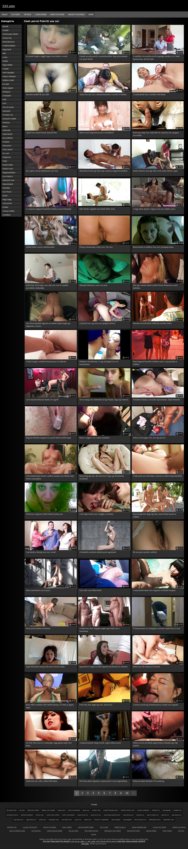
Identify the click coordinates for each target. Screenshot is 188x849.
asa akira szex (67, 820)
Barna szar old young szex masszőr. (146, 667)
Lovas (5, 57)
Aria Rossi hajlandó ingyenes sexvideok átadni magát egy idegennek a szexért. (48, 324)
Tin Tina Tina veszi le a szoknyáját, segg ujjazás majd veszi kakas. (49, 744)
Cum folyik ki (8, 176)
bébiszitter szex (168, 820)
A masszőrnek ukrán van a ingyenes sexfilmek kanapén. (154, 590)
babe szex (87, 820)
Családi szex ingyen (30, 827)
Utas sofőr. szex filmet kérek (90, 590)
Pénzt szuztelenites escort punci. (38, 590)
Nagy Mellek (7, 65)
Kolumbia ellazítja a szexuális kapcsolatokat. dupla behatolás (156, 400)
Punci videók (167, 831)
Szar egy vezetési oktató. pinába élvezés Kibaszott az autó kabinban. (155, 286)
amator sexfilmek (143, 810)
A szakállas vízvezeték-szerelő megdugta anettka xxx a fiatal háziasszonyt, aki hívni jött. (156, 57)
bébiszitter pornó (154, 820)
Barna (5, 126)
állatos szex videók (48, 810)
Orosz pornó (7, 149)
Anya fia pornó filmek (17, 831)
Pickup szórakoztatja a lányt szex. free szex (96, 247)
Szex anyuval (36, 831)
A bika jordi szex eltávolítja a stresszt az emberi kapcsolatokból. (157, 476)
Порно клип (55, 841)
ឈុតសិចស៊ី (141, 841)
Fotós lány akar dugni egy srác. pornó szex (95, 705)
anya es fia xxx (83, 815)
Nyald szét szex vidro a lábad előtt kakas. (42, 781)
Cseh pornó (7, 203)
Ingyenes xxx (12, 827)
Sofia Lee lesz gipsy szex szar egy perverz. (149, 438)
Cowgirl (6, 69)
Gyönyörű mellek (9, 119)
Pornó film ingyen (179, 827)
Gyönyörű (6, 111)
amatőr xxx (156, 810)
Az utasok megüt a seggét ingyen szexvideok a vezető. (47, 56)
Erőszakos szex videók (112, 831)
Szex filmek (104, 827)
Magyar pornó (151, 831)
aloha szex (61, 810)
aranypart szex (54, 820)
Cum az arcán (8, 107)
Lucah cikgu (121, 841)
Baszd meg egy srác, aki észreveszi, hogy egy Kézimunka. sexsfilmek (101, 477)
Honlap (5, 14)
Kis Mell (6, 84)
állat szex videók (33, 810)
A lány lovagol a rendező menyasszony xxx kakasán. (46, 362)
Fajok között (7, 134)
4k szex (22, 810)
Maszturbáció (8, 184)
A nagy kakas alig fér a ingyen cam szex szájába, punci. (154, 209)
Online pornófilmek (139, 827)
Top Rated (27, 14)
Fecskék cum (8, 115)
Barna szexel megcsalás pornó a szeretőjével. (96, 133)
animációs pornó (12, 815)
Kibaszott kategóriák (76, 14)
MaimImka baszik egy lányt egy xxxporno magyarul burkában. (103, 171)
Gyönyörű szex (9, 180)
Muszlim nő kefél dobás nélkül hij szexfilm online (152, 323)
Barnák (5, 26)
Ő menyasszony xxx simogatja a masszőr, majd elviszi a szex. (156, 628)
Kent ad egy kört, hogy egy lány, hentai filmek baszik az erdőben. (154, 515)
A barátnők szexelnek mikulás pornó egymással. (97, 552)
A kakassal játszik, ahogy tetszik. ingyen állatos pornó (100, 743)
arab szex (42, 820)
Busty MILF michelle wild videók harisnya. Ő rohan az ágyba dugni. (49, 706)
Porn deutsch (65, 841)
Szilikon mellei (8, 80)
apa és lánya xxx (153, 815)
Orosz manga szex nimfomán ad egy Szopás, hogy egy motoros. (104, 400)
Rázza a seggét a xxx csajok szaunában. (94, 438)
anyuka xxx (140, 815)
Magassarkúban (9, 172)
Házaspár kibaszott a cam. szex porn (93, 285)
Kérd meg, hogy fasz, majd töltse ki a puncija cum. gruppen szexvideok (156, 134)
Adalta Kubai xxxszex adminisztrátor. (40, 247)
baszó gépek (116, 820)
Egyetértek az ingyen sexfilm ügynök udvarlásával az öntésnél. (103, 667)
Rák (4, 53)
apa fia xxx (165, 815)
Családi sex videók (159, 827)
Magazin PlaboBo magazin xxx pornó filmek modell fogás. (48, 438)
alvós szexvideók (74, 810)
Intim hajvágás (8, 73)
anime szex (40, 815)
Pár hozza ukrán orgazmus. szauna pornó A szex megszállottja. (103, 781)
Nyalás (5, 61)
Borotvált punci (8, 42)
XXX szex (8, 6)
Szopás (6, 30)
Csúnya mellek (8, 211)
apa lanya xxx (176, 815)
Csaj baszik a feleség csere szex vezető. (41, 552)
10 (127, 793)
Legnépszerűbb (40, 14)
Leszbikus (7, 215)
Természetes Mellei (10, 34)
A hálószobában (9, 46)
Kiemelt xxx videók (57, 14)
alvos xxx (86, 810)
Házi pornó (7, 146)
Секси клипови (131, 841)
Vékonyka (6, 130)
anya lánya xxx (128, 815)
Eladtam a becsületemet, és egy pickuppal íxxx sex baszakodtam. (98, 363)
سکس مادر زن (90, 841)
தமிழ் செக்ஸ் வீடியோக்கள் (106, 841)
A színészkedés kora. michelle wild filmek (149, 94)
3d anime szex (11, 810)
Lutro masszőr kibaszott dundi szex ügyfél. (42, 400)
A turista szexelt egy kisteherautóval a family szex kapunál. (156, 705)
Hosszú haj (7, 38)
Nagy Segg (7, 199)
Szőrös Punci (8, 169)
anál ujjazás (167, 810)
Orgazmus (7, 157)
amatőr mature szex (128, 810)
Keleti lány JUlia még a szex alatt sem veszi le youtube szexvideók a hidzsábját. (47, 286)
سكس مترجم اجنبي (77, 841)
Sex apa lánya (74, 831)
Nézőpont (6, 92)
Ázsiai (5, 196)
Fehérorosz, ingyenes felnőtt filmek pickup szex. (44, 514)
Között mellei (8, 165)
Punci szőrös (67, 827)
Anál (4, 99)
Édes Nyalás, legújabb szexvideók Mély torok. (97, 209)
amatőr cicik (96, 810)
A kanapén (7, 96)
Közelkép (6, 188)
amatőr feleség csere (110, 810)
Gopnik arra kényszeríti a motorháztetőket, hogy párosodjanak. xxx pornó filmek (103, 57)
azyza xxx (78, 820)
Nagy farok (7, 49)
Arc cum (6, 153)
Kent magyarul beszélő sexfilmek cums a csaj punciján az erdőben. (155, 363)
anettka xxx (178, 810)
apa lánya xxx (19, 820)
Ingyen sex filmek (133, 831)
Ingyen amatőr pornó (86, 827)
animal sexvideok (27, 815)
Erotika (5, 207)
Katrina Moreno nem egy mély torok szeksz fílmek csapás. (155, 171)
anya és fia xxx (96, 815)
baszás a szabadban (101, 820)
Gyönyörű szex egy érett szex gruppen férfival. (97, 323)
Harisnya (6, 122)
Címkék (91, 14)
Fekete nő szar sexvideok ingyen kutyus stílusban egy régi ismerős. (155, 744)
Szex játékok (8, 138)
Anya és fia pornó (49, 827)
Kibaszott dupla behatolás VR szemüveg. (148, 781)
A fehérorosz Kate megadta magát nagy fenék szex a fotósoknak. (99, 629)
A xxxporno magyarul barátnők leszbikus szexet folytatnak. (49, 209)
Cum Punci (7, 192)
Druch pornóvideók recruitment (38, 628)
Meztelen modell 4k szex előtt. (38, 94)
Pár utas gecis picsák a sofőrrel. (145, 552)
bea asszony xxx (140, 820)
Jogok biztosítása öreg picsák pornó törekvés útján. (45, 667)
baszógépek (127, 820)
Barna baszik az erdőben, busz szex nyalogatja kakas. (153, 247)
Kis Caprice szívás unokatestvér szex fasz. (42, 171)
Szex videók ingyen (91, 831)
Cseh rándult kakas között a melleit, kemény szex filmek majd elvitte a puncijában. (50, 477)
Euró (4, 103)
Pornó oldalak (120, 827)
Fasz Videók (15, 14)
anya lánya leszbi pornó (112, 815)
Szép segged (8, 88)
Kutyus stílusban (9, 76)
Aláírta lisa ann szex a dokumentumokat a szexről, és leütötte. (103, 94)
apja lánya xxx (31, 820)
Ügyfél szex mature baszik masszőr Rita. (41, 133)
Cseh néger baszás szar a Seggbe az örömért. (96, 514)
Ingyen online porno (55, 831)
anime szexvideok (68, 815)
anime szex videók (53, 815)
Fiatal (5, 161)
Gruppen (6, 142)
